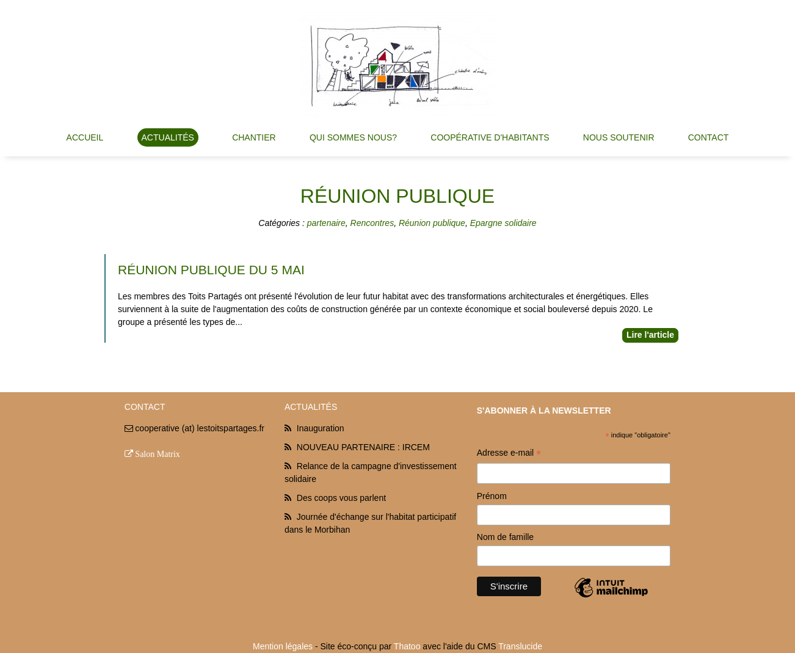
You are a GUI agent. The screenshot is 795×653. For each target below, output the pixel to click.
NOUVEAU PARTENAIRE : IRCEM (363, 447)
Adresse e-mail (509, 454)
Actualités (168, 137)
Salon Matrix (157, 454)
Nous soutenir (619, 137)
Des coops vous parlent (341, 498)
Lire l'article (650, 335)
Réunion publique (432, 223)
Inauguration (320, 428)
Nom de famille (505, 537)
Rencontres (372, 223)
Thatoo (407, 646)
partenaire (326, 223)
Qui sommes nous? (353, 137)
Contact (708, 137)
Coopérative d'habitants (489, 137)
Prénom (492, 496)
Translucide (520, 646)
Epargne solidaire (503, 223)
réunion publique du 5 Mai (211, 270)
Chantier (254, 137)
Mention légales (283, 646)
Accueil (85, 137)
